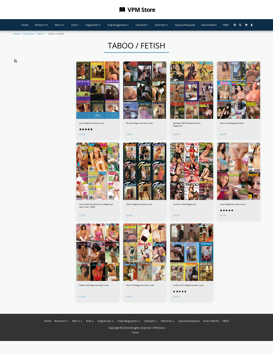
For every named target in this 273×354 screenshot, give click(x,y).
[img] (97, 100)
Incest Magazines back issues (237, 216)
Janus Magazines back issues (96, 133)
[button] (240, 25)
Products (28, 33)
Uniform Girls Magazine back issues (190, 300)
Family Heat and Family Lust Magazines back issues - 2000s (97, 218)
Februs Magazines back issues (144, 216)
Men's (40, 33)
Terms (135, 345)
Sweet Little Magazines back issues (95, 300)
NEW (97, 124)
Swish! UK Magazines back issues (141, 300)
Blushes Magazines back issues (140, 135)
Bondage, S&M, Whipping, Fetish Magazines (188, 135)
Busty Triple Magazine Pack (236, 133)
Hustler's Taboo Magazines (189, 216)
